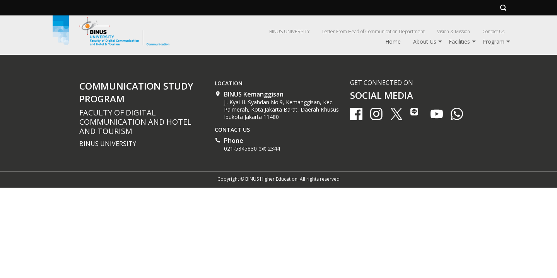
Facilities (459, 41)
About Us (424, 41)
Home (393, 41)
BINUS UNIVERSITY (289, 31)
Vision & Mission (453, 31)
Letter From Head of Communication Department (373, 31)
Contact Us (493, 31)
